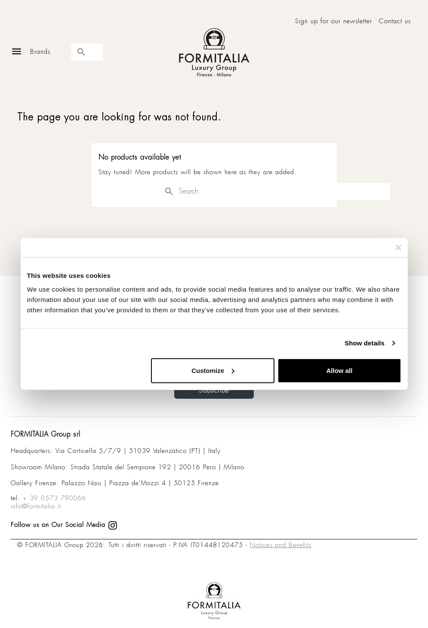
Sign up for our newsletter (333, 21)
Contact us (395, 21)
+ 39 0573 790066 (54, 498)
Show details (365, 343)
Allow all (339, 370)
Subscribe (214, 390)
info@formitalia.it (36, 506)
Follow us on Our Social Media (64, 524)
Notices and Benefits (280, 545)
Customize (212, 370)
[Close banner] (398, 248)
